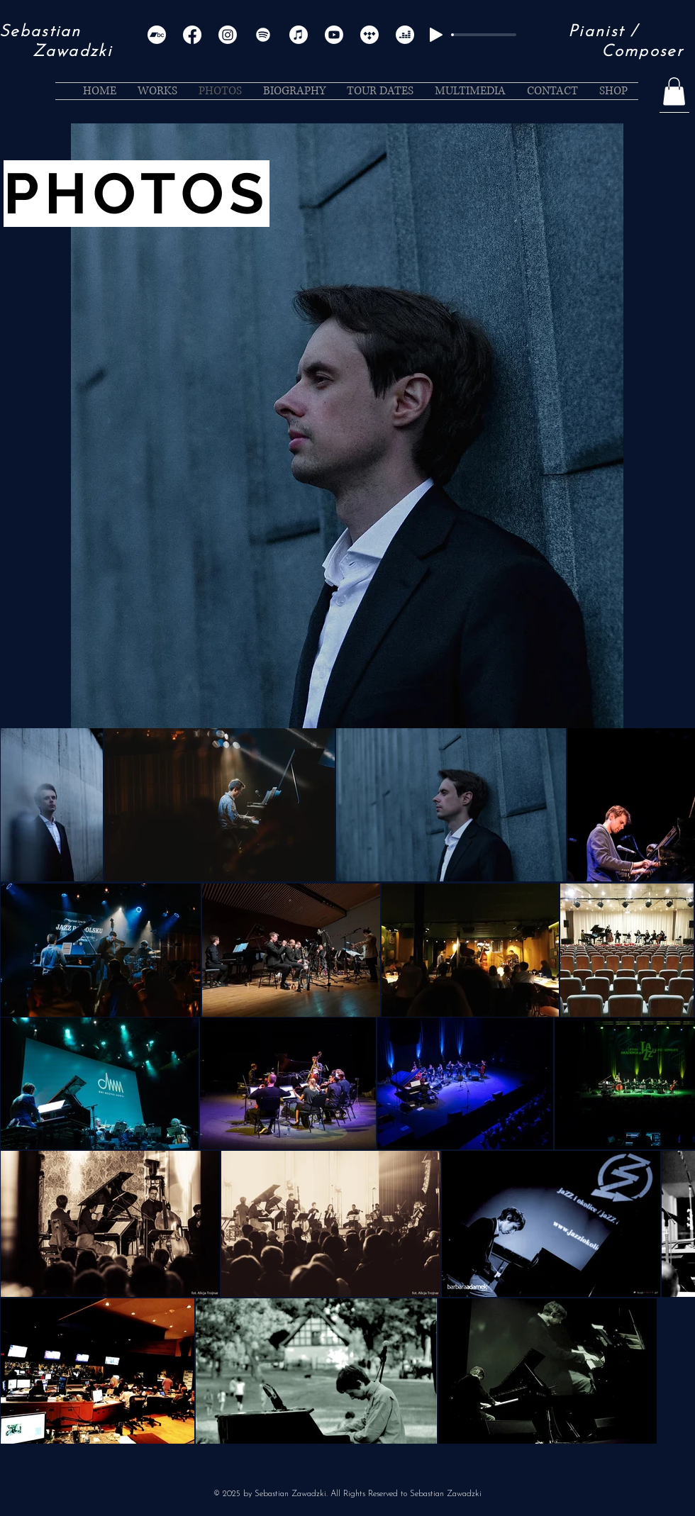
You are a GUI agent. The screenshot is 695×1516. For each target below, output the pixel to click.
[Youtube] (334, 35)
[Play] (436, 35)
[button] (674, 91)
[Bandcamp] (157, 35)
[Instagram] (227, 35)
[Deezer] (405, 35)
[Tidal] (369, 35)
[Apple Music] (298, 35)
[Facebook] (192, 35)
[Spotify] (263, 35)
